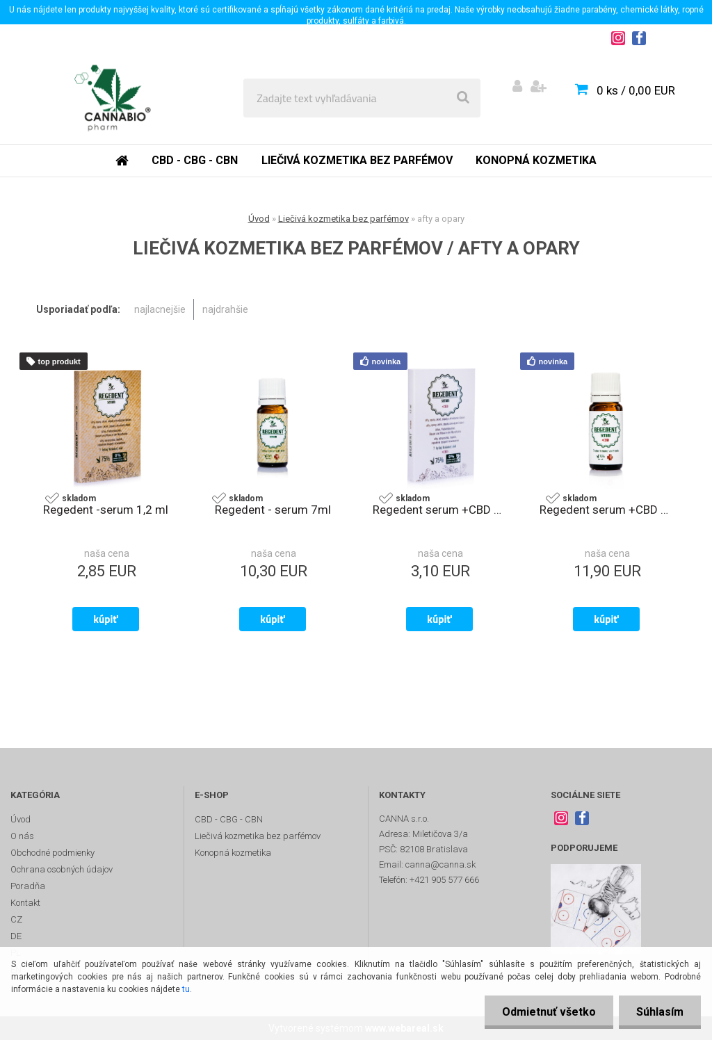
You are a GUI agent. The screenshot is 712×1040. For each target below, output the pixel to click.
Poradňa (27, 886)
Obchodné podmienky (52, 852)
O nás (22, 836)
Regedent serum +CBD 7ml (606, 510)
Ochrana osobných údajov (61, 869)
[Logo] (112, 98)
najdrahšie (225, 309)
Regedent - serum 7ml (273, 510)
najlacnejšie (160, 309)
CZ (16, 919)
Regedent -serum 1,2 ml (105, 510)
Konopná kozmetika (536, 160)
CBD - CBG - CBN (195, 160)
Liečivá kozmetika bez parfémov (357, 160)
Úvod (259, 218)
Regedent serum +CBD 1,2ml (439, 510)
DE (16, 936)
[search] (463, 98)
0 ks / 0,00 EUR (636, 90)
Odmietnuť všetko (549, 1011)
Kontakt (25, 902)
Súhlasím (659, 1011)
